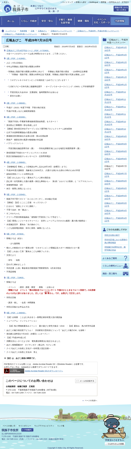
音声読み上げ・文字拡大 (119, 2)
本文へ (6, 2)
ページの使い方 (9, 426)
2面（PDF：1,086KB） (16, 103)
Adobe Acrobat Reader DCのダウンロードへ (33, 371)
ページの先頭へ (91, 401)
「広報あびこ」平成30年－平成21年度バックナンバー (97, 31)
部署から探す (81, 2)
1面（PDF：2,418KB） (16, 58)
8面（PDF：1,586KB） (16, 313)
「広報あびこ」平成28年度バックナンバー (20, 34)
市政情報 (23, 31)
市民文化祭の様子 (112, 235)
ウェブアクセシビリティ (44, 426)
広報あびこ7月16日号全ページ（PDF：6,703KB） (28, 50)
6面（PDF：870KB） (16, 234)
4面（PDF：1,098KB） (16, 162)
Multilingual (93, 2)
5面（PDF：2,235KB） (16, 194)
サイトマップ (67, 2)
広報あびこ (42, 31)
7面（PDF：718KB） (16, 277)
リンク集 (60, 426)
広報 (32, 31)
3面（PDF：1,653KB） (16, 117)
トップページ (10, 31)
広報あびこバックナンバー (61, 31)
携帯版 (103, 2)
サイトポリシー (25, 426)
